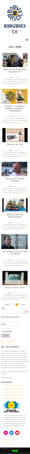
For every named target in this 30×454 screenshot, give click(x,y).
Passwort (3, 324)
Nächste (23, 304)
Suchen (3, 308)
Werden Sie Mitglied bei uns (7, 342)
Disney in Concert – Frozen (15, 287)
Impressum (6, 440)
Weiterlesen (24, 83)
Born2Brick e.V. (15, 28)
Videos (14, 74)
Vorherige (7, 304)
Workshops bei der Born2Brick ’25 (16, 386)
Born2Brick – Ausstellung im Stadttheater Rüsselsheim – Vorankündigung (15, 108)
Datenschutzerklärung (8, 443)
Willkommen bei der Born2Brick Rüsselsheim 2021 (15, 70)
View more (19, 449)
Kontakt (5, 438)
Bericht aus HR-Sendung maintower (15, 179)
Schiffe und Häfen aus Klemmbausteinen (15, 215)
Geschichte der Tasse (15, 144)
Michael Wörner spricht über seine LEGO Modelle (15, 252)
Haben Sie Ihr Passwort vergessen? (9, 340)
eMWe (11, 77)
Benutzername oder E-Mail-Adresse (10, 317)
